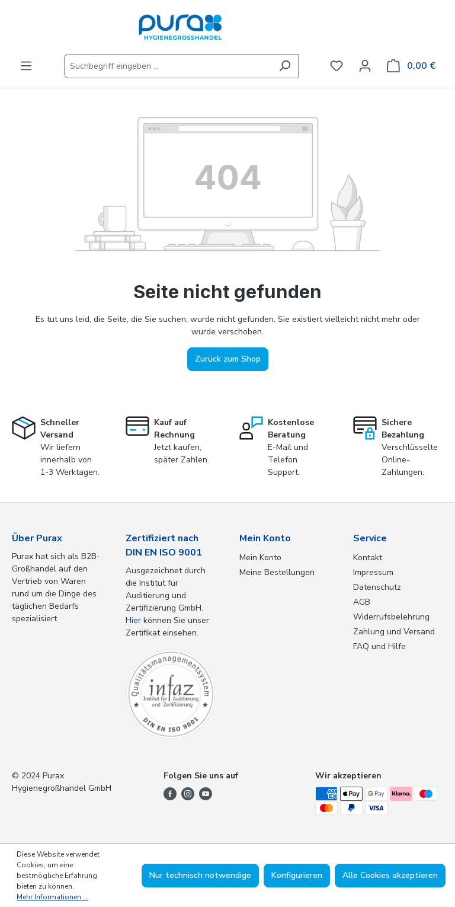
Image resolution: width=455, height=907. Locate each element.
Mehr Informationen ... (52, 897)
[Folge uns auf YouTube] (205, 793)
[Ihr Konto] (365, 66)
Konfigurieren (296, 875)
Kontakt (367, 557)
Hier (133, 620)
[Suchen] (285, 66)
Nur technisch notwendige (200, 875)
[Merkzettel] (336, 66)
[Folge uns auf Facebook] (170, 793)
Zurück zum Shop (228, 359)
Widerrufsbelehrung (391, 616)
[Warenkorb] (411, 66)
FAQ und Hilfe (379, 646)
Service (370, 538)
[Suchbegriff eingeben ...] (167, 66)
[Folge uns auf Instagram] (187, 793)
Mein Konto (265, 538)
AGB (361, 602)
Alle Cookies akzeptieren (390, 875)
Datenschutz (377, 587)
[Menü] (26, 66)
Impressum (373, 572)
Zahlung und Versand (394, 631)
